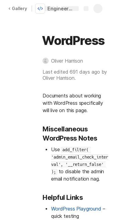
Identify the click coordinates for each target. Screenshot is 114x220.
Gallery (17, 8)
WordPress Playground (76, 209)
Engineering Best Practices (61, 9)
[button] (66, 61)
